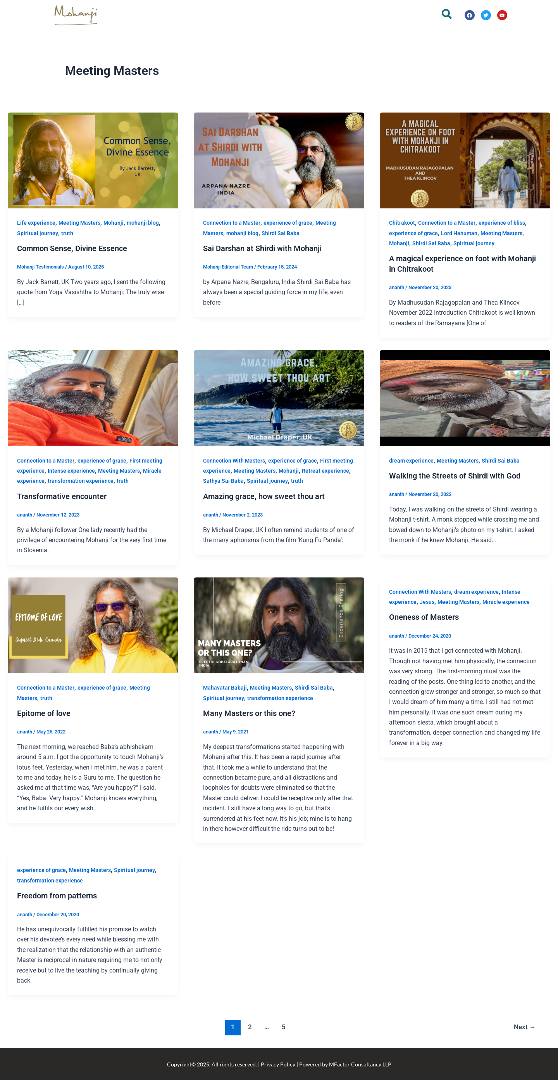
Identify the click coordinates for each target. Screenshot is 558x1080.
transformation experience (81, 480)
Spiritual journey (37, 233)
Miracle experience (506, 601)
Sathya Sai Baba (223, 480)
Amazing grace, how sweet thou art (264, 495)
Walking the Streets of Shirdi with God (454, 475)
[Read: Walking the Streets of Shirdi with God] (465, 397)
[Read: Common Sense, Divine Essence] (93, 160)
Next (524, 1026)
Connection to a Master (231, 223)
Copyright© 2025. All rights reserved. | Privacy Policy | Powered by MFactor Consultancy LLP (279, 1063)
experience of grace (288, 223)
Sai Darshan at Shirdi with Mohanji (262, 248)
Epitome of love (44, 712)
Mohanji (113, 223)
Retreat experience (325, 470)
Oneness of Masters (424, 616)
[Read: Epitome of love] (93, 624)
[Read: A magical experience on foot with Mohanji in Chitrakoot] (465, 160)
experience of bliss (502, 223)
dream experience (411, 460)
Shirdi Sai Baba (281, 233)
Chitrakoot (402, 223)
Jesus (427, 601)
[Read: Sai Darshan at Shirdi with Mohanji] (279, 160)
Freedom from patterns (57, 894)
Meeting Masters (79, 223)
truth (67, 233)
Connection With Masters (234, 460)
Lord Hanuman (459, 233)
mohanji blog (143, 223)
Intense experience (71, 470)
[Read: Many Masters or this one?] (279, 624)
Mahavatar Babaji (225, 687)
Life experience (36, 223)
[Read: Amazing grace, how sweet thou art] (279, 397)
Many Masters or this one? (249, 712)
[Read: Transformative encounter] (93, 397)
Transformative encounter (62, 495)
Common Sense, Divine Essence (72, 248)
